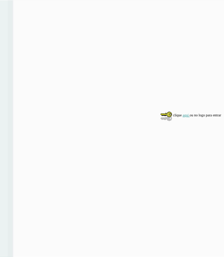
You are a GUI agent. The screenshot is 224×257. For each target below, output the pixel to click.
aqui (186, 115)
